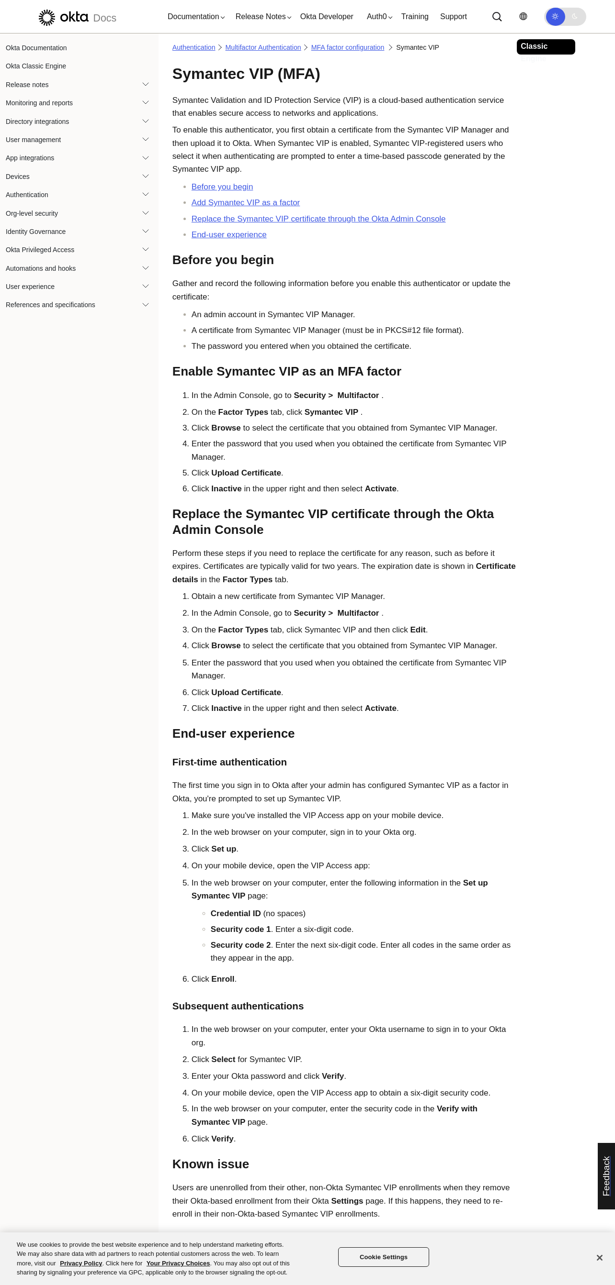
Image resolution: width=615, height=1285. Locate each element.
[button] (194, 16)
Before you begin (222, 186)
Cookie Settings (384, 1257)
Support (453, 16)
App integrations (30, 158)
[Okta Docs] (76, 16)
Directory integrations (37, 121)
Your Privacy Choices (178, 1263)
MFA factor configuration (348, 47)
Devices (18, 176)
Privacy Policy (81, 1263)
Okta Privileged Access (40, 250)
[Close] (599, 1257)
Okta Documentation (36, 48)
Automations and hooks (41, 268)
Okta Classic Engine (36, 66)
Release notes (27, 85)
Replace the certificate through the (319, 218)
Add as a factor (246, 202)
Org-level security (32, 213)
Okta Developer (326, 16)
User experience (30, 286)
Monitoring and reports (39, 103)
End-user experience (229, 234)
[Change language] (523, 16)
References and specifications (50, 305)
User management (33, 140)
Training (415, 16)
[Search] (497, 16)
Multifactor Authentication (263, 47)
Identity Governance (36, 231)
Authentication (27, 195)
